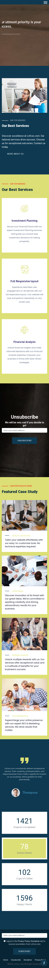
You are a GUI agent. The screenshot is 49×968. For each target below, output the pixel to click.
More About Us (15, 154)
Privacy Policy (24, 941)
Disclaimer (35, 941)
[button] (45, 2)
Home (5, 960)
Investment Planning (24, 220)
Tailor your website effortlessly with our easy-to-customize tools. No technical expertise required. (24, 543)
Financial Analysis (24, 341)
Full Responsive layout (24, 281)
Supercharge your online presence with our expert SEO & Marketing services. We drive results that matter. (24, 725)
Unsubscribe (16, 960)
